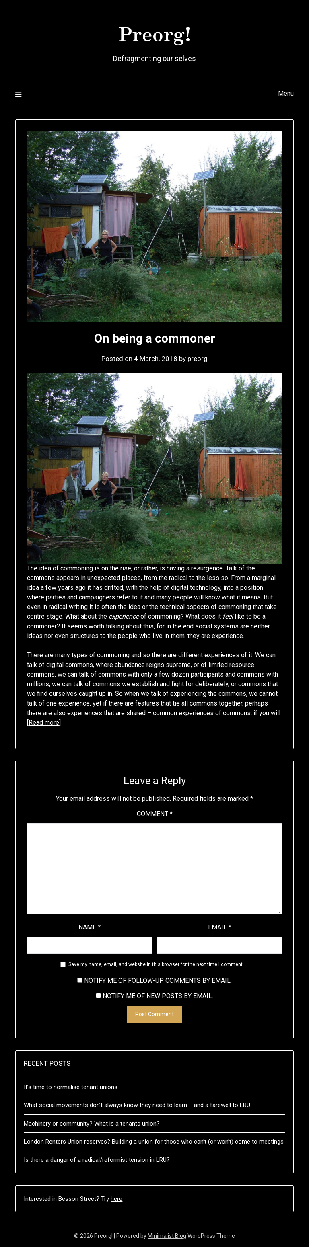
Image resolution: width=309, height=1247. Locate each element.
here (116, 1198)
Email (219, 927)
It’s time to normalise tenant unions (70, 1087)
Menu (286, 93)
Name (89, 927)
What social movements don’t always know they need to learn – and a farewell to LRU (137, 1105)
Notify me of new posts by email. (158, 996)
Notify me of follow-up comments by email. (158, 980)
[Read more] (44, 722)
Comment (155, 814)
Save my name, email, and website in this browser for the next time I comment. (156, 964)
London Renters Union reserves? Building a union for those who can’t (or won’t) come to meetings (154, 1141)
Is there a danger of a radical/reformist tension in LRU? (97, 1159)
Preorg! (154, 32)
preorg (197, 359)
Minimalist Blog (167, 1236)
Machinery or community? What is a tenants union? (92, 1123)
